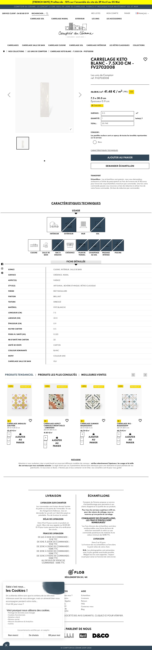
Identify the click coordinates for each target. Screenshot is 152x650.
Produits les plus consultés (57, 375)
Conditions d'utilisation (61, 605)
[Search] (40, 13)
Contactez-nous (87, 606)
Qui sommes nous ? (64, 595)
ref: (92, 78)
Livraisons (85, 598)
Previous (141, 374)
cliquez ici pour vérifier (109, 616)
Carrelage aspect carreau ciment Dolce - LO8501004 (54, 426)
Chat (88, 468)
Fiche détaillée (75, 262)
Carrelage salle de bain (19, 361)
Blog (82, 609)
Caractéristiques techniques (104, 150)
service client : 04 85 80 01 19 (15, 13)
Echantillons (85, 595)
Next (145, 374)
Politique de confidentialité (62, 610)
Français (142, 13)
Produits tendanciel (19, 375)
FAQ (83, 604)
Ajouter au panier (120, 157)
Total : (94, 124)
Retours (84, 601)
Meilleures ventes (93, 375)
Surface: (95, 113)
